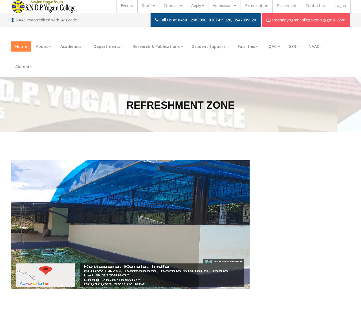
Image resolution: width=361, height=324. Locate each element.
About (43, 46)
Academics (72, 46)
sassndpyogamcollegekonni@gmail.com (308, 20)
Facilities (248, 46)
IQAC (273, 46)
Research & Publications (158, 46)
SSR (294, 46)
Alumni (23, 66)
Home (21, 46)
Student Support (210, 46)
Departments (109, 46)
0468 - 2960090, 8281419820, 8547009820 (217, 20)
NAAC (316, 46)
